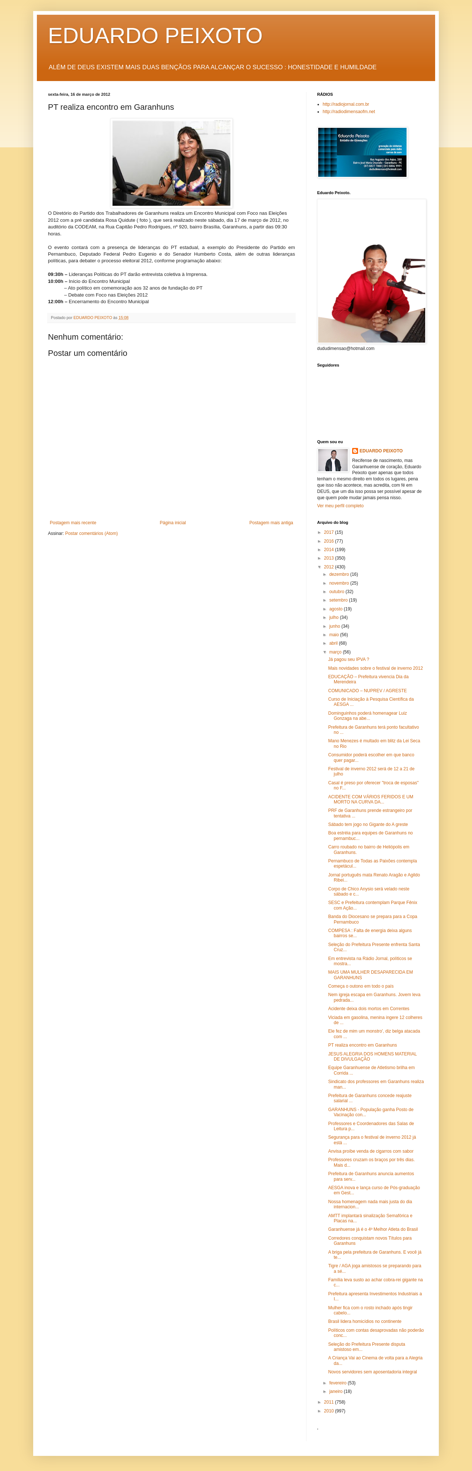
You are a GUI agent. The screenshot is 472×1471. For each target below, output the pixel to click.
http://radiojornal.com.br (346, 104)
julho (334, 617)
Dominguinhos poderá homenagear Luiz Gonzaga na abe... (367, 716)
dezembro (339, 574)
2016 (329, 541)
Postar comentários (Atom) (91, 533)
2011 (329, 1402)
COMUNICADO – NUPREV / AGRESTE (367, 690)
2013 (329, 558)
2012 (329, 567)
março (336, 652)
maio (334, 634)
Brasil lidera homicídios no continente (365, 1321)
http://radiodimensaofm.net (349, 111)
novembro (339, 583)
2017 (329, 532)
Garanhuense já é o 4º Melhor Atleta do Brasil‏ (373, 1229)
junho (335, 626)
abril (334, 643)
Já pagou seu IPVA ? (348, 659)
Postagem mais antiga (271, 522)
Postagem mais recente (73, 522)
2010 (329, 1411)
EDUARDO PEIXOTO (155, 35)
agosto (336, 609)
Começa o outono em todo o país (360, 986)
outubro (337, 591)
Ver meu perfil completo (340, 505)
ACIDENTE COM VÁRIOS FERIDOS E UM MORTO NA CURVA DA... (370, 799)
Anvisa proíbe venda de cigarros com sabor (370, 1151)
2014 (329, 549)
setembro (339, 600)
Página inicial (173, 522)
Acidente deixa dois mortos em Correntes (368, 1008)
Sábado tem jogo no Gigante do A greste (368, 824)
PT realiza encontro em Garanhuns (362, 1045)
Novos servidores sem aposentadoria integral (372, 1371)
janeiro (336, 1391)
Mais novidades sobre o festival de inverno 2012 (375, 668)
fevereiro (338, 1383)
